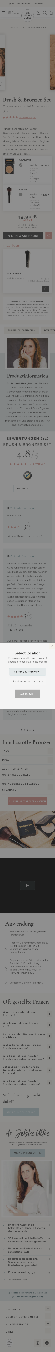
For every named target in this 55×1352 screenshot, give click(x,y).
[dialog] (27, 676)
